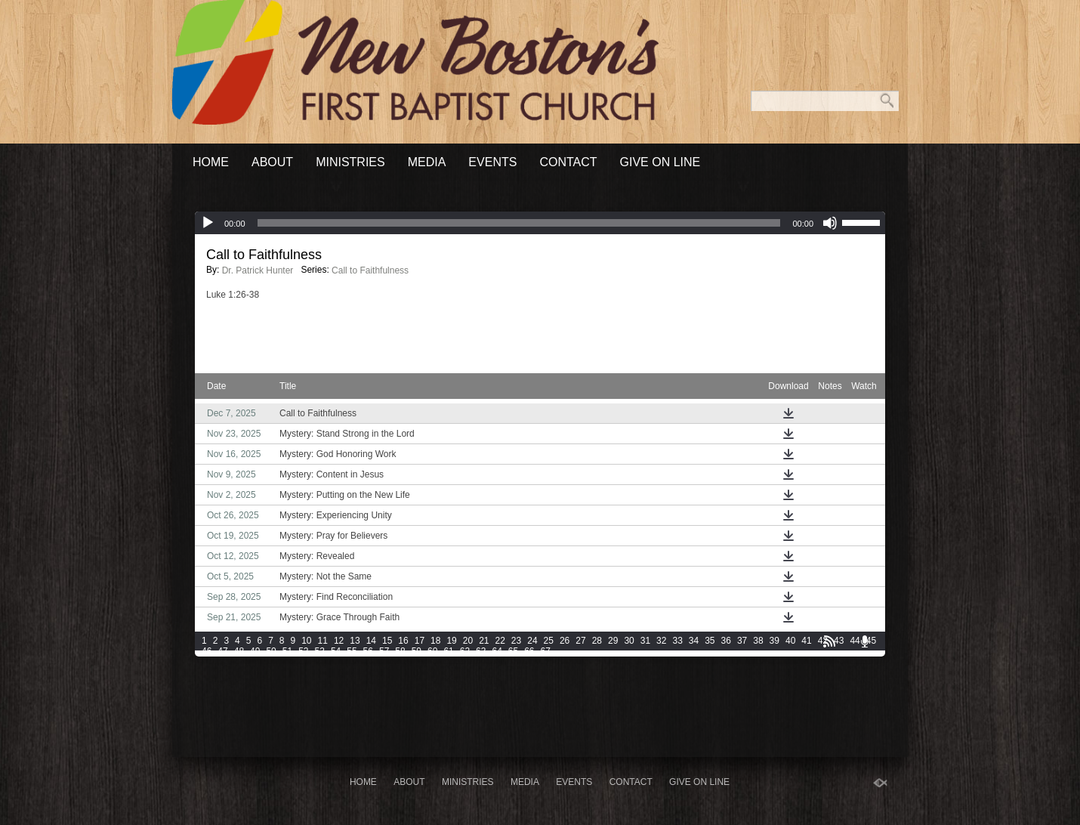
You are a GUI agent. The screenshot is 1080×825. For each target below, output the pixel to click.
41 (806, 640)
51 (287, 651)
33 (677, 640)
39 (774, 640)
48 (239, 651)
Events (492, 162)
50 (271, 651)
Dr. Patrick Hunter (258, 270)
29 (613, 640)
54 (336, 651)
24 (532, 640)
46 (206, 651)
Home (211, 162)
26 (564, 640)
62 (465, 651)
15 (387, 640)
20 (468, 640)
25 (549, 640)
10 (306, 640)
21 (484, 640)
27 (580, 640)
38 (758, 640)
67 (546, 651)
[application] (540, 223)
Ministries (350, 162)
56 (368, 651)
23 (516, 640)
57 (384, 651)
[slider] (519, 223)
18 (435, 640)
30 (629, 640)
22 (500, 640)
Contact (568, 162)
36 (726, 640)
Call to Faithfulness (370, 270)
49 (255, 651)
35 (709, 640)
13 (354, 640)
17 (419, 640)
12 (339, 640)
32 (661, 640)
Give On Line (660, 162)
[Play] (207, 222)
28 (597, 640)
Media (427, 162)
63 (481, 651)
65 (513, 651)
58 (400, 651)
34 (694, 640)
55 (351, 651)
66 (529, 651)
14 (371, 640)
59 (416, 651)
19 (451, 640)
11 (323, 640)
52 (303, 651)
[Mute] (830, 222)
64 (496, 651)
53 (320, 651)
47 (222, 651)
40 (790, 640)
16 (403, 640)
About (272, 162)
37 (742, 640)
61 (448, 651)
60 (432, 651)
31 (645, 640)
